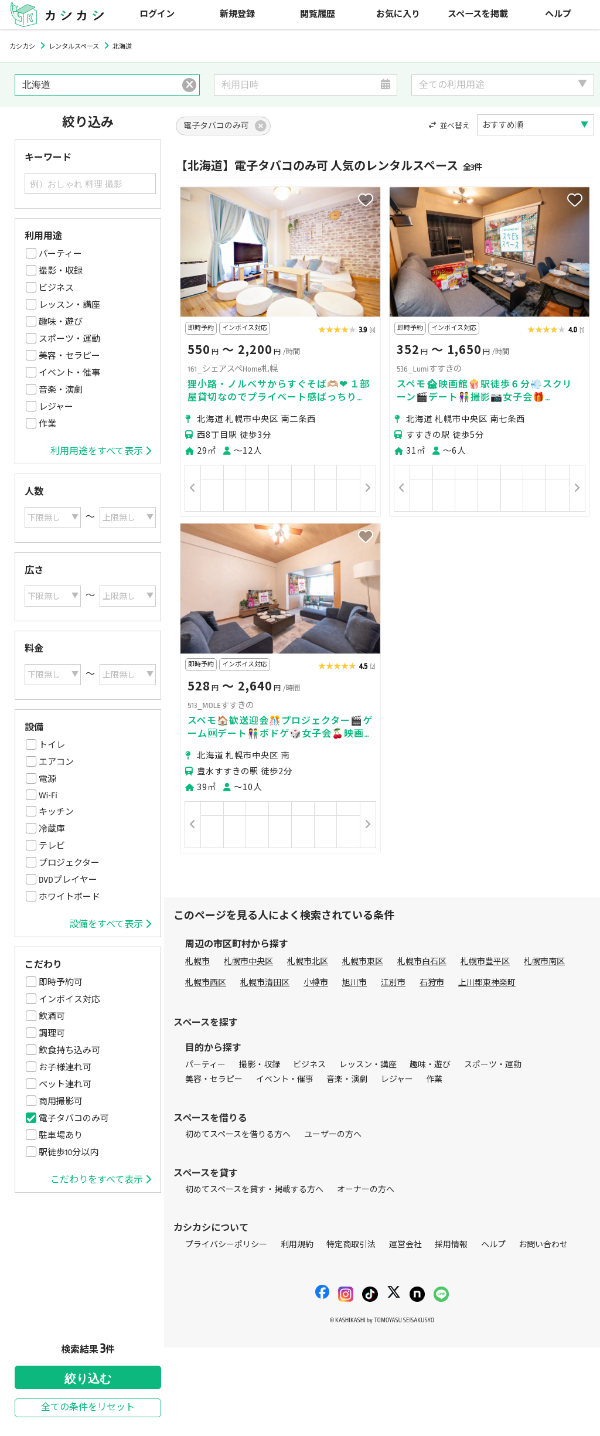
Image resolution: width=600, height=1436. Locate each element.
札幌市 (197, 961)
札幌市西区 (205, 982)
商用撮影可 (61, 1101)
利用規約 (297, 1244)
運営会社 (405, 1244)
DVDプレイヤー (68, 879)
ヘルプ (558, 14)
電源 (47, 779)
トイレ (52, 745)
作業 (47, 423)
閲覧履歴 (317, 14)
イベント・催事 (69, 372)
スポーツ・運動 (69, 338)
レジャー (56, 406)
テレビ (52, 845)
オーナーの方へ (365, 1189)
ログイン (157, 14)
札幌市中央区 (248, 961)
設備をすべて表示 (110, 924)
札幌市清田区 (264, 982)
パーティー (60, 253)
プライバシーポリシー (226, 1244)
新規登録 (237, 14)
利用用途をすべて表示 (100, 451)
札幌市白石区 (421, 961)
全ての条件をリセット (88, 1408)
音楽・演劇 (61, 389)
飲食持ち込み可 (69, 1050)
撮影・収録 (61, 270)
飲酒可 (52, 1016)
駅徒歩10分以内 (68, 1152)
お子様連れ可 (65, 1067)
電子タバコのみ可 (74, 1118)
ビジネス (56, 287)
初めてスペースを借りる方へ (238, 1134)
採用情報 (451, 1244)
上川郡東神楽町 (487, 982)
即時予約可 (61, 982)
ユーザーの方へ (333, 1134)
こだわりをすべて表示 (100, 1180)
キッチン (56, 811)
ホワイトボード (69, 896)
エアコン (56, 762)
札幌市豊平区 (485, 961)
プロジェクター (69, 862)
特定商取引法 (351, 1244)
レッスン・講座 (69, 304)
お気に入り (398, 14)
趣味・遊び (61, 321)
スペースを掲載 (478, 14)
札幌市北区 (307, 961)
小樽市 (316, 982)
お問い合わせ (543, 1244)
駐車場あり (61, 1135)
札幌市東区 (362, 961)
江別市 (393, 982)
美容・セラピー (69, 355)
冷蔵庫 (52, 828)
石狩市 (432, 982)
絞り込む (87, 1378)
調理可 (52, 1033)
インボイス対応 (69, 999)
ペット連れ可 (65, 1084)
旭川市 (354, 982)
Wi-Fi (48, 795)
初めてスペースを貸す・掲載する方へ (254, 1189)
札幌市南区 (544, 961)
